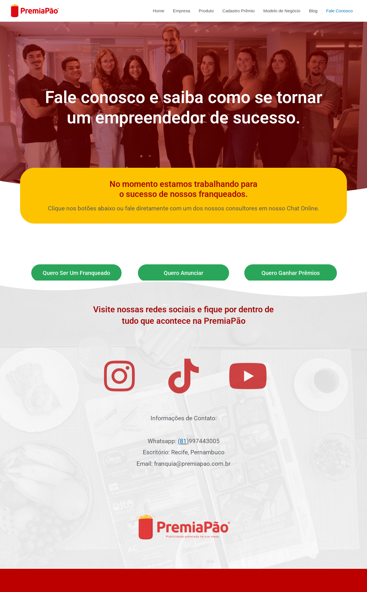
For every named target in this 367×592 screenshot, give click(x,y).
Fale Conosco (339, 10)
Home (158, 10)
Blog (313, 10)
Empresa (181, 10)
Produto (206, 10)
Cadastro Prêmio (238, 10)
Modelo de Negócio (281, 10)
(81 (182, 441)
